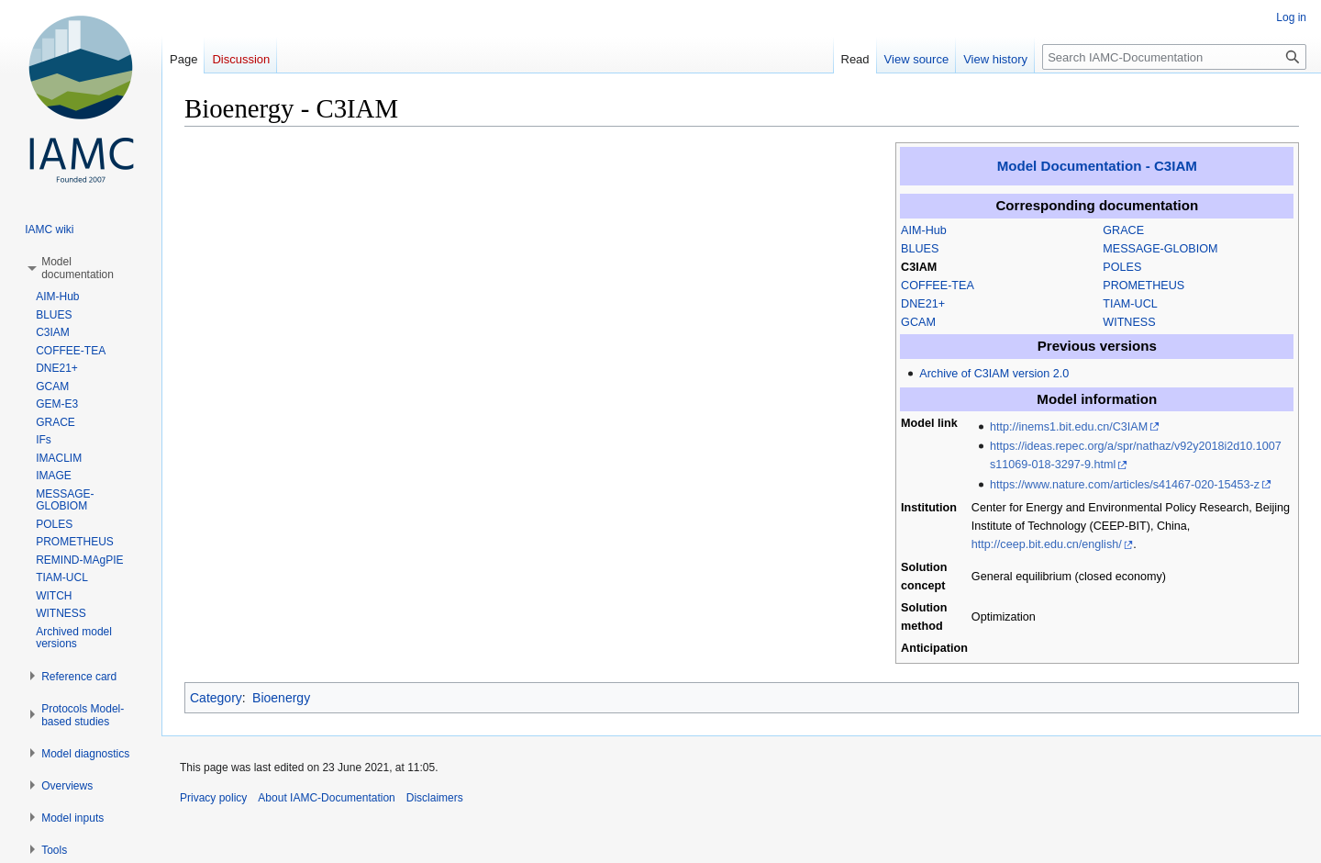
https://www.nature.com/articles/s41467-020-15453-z (1125, 484)
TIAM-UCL (1130, 303)
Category (216, 697)
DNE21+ (923, 303)
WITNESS (1129, 322)
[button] (77, 268)
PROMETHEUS (1143, 285)
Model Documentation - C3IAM (1097, 166)
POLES (1122, 267)
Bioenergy (281, 697)
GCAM (918, 322)
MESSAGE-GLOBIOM (1160, 248)
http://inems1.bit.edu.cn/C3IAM (1069, 426)
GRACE (1123, 230)
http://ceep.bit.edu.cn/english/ (1046, 544)
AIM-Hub (924, 230)
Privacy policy (213, 797)
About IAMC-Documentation (326, 797)
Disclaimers (434, 797)
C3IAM (919, 267)
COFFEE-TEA (937, 285)
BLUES (919, 248)
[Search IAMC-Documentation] (1174, 57)
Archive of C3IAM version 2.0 (994, 373)
